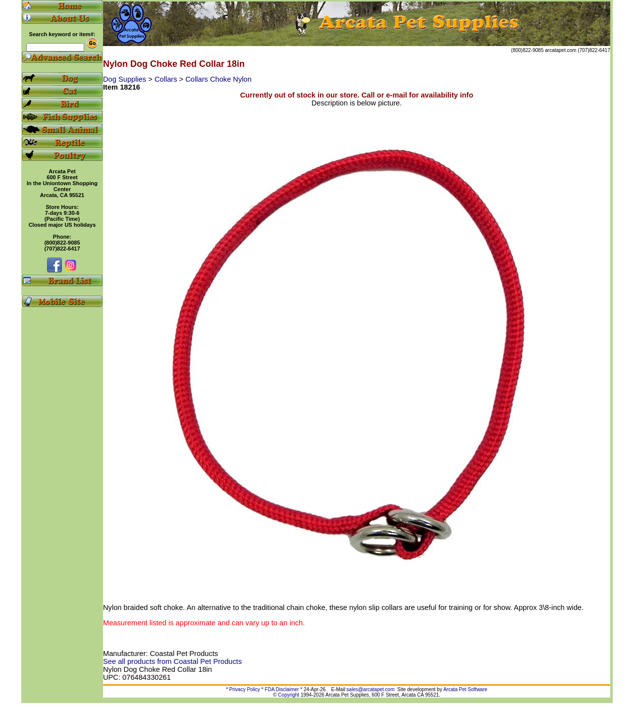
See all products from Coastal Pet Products (172, 661)
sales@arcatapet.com (371, 689)
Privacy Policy (244, 689)
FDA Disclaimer (282, 689)
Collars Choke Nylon (218, 79)
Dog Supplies (125, 79)
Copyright (288, 695)
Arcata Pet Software (465, 689)
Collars (167, 79)
